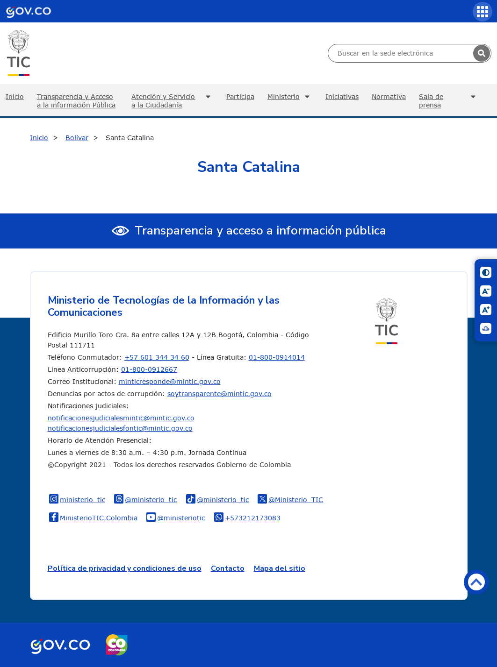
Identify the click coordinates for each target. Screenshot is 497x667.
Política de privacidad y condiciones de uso (125, 568)
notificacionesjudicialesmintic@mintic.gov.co (121, 418)
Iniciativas (342, 96)
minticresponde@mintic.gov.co (170, 381)
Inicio (39, 138)
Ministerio (289, 96)
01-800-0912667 (149, 369)
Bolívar (76, 138)
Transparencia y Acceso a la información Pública (76, 100)
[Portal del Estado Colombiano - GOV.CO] (28, 11)
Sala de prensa (448, 100)
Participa (240, 96)
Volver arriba (476, 582)
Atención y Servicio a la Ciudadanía (172, 100)
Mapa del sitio (279, 568)
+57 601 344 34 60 (156, 357)
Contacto (228, 568)
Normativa (389, 96)
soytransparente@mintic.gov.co (219, 393)
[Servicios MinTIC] (482, 11)
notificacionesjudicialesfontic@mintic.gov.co (120, 428)
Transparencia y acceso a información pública (260, 230)
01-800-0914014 (277, 357)
